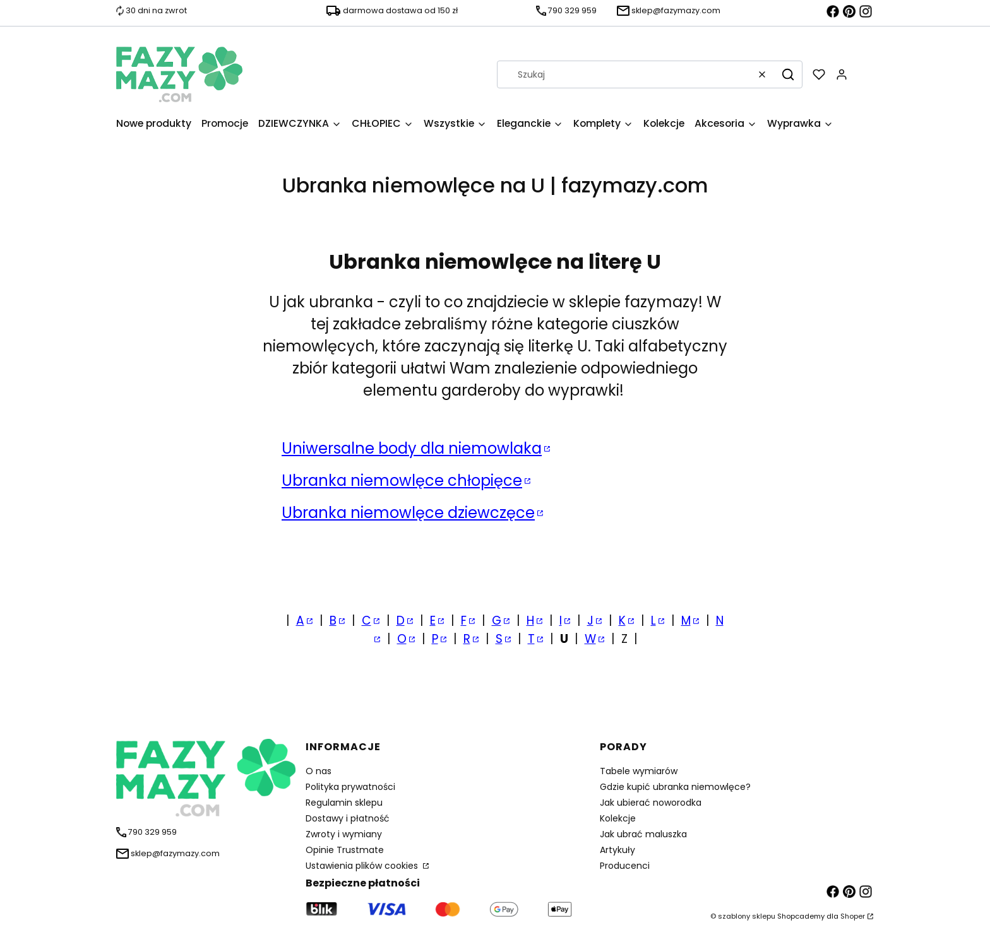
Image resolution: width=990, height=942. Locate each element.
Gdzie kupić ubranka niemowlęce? (675, 786)
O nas (318, 771)
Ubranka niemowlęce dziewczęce (408, 512)
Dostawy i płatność (348, 818)
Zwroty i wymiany (344, 834)
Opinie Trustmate (345, 850)
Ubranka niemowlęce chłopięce (402, 480)
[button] (788, 74)
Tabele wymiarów (638, 771)
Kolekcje (618, 818)
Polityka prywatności (350, 786)
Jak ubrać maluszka (643, 834)
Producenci (625, 865)
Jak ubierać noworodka (650, 802)
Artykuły (617, 850)
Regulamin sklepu (344, 802)
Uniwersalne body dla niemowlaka (412, 448)
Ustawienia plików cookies (363, 865)
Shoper (852, 916)
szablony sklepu (746, 916)
